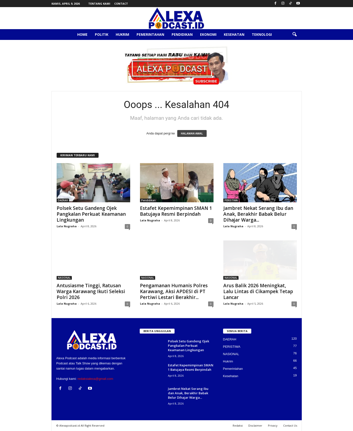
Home (82, 34)
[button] (294, 34)
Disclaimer (255, 425)
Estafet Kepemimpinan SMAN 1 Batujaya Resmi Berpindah (176, 211)
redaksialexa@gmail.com (95, 379)
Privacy (272, 425)
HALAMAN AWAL (192, 133)
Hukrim (122, 34)
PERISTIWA (231, 200)
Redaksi (238, 425)
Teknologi (262, 34)
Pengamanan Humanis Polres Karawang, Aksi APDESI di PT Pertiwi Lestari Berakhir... (174, 291)
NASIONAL (64, 277)
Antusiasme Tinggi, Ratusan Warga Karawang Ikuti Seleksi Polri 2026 (91, 291)
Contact (121, 3)
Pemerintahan (150, 34)
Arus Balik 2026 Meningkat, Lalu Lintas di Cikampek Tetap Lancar (258, 291)
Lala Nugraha (67, 226)
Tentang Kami (99, 3)
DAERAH (63, 200)
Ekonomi (208, 34)
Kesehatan (234, 34)
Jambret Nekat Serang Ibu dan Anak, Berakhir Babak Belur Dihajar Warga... (258, 214)
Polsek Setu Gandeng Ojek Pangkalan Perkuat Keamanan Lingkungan (91, 214)
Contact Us (290, 425)
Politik (101, 34)
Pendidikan (182, 34)
